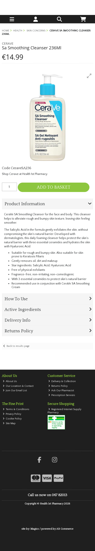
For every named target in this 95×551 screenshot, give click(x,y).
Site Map (9, 423)
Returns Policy (58, 386)
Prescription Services (61, 395)
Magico (34, 529)
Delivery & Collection (62, 381)
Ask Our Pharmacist (61, 390)
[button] (89, 75)
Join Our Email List (15, 390)
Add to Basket (53, 187)
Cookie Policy (12, 418)
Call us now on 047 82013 (47, 495)
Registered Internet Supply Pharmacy (65, 411)
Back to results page (18, 346)
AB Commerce (64, 529)
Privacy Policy (12, 414)
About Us (10, 381)
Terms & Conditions (16, 409)
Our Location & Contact (18, 386)
